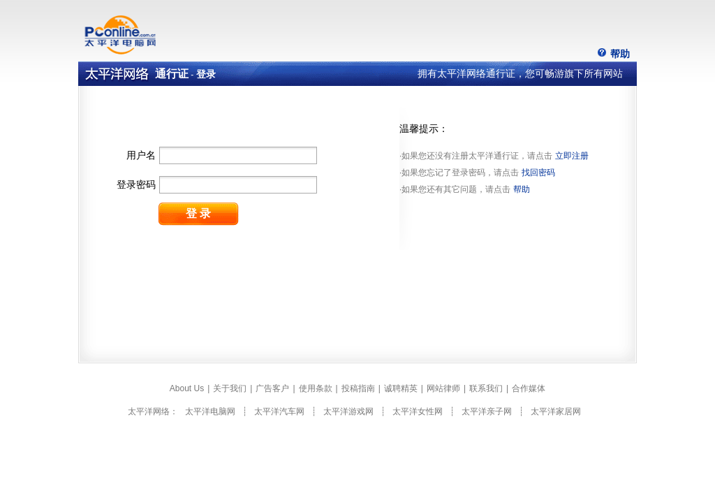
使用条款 (315, 388)
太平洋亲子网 (487, 411)
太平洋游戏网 (348, 411)
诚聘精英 (401, 388)
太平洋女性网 (417, 411)
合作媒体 (528, 388)
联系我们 (486, 388)
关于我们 (229, 388)
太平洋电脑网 (210, 411)
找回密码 (538, 172)
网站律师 (443, 388)
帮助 (620, 53)
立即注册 (572, 156)
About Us (187, 388)
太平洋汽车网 (279, 411)
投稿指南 (358, 388)
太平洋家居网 (556, 411)
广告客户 (272, 388)
